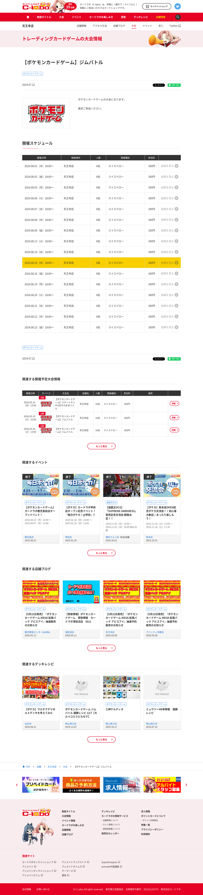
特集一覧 (145, 824)
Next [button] (186, 785)
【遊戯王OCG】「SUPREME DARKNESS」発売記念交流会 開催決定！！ (121, 512)
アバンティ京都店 (155, 632)
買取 (123, 17)
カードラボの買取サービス (115, 815)
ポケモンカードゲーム (32, 73)
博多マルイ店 (112, 537)
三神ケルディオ (114, 709)
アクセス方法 (100, 25)
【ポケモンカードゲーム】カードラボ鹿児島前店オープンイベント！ (40, 511)
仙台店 (28, 723)
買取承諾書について (111, 828)
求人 (160, 25)
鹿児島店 (29, 537)
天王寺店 (28, 26)
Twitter (174, 25)
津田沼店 (69, 632)
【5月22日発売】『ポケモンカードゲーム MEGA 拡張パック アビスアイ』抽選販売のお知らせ (41, 619)
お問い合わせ (43, 889)
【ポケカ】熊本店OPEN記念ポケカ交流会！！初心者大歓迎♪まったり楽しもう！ (161, 512)
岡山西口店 (70, 723)
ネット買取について (111, 824)
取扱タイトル (44, 17)
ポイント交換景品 (150, 820)
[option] (40, 785)
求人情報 (145, 811)
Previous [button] (16, 785)
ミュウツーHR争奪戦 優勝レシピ (162, 711)
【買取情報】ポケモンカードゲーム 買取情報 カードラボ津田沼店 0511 (80, 617)
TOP (28, 766)
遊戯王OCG (111, 502)
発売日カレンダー (110, 833)
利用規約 (145, 834)
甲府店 (68, 537)
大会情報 (66, 815)
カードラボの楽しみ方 (101, 17)
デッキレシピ (141, 17)
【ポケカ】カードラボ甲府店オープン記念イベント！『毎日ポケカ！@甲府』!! (80, 511)
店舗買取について (110, 820)
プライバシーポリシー (152, 829)
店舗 (39, 766)
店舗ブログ (119, 25)
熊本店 (149, 537)
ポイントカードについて (153, 815)
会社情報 (26, 889)
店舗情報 (160, 17)
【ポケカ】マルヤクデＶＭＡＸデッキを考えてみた (40, 711)
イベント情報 (68, 820)
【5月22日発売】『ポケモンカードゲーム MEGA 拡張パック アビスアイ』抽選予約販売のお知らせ (122, 619)
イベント (76, 17)
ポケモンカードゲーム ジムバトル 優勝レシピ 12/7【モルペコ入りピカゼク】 (81, 712)
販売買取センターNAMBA (37, 632)
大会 (61, 17)
